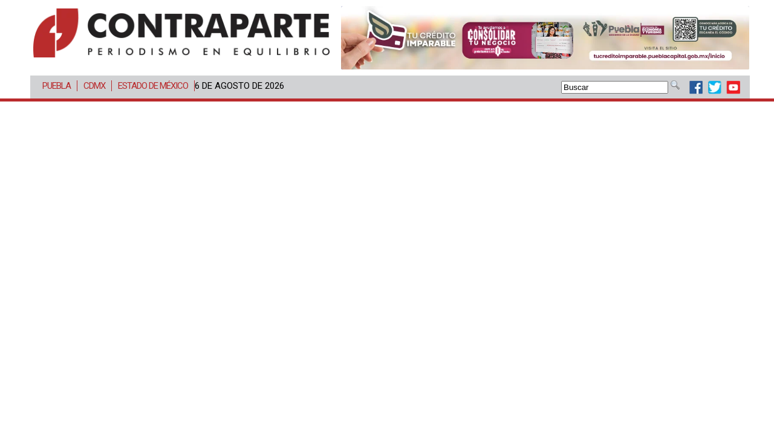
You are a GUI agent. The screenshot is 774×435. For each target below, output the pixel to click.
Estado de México (153, 85)
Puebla (56, 85)
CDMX (94, 85)
